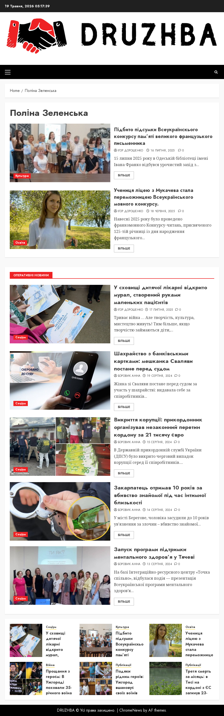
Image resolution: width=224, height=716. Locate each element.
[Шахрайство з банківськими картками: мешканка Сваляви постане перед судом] (60, 380)
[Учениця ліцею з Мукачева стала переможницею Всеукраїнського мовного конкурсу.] (60, 219)
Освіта (20, 242)
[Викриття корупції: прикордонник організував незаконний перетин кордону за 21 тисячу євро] (60, 446)
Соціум (20, 337)
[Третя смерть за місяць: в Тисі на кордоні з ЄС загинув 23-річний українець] (165, 678)
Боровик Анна (129, 376)
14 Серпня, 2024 (159, 510)
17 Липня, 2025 (161, 310)
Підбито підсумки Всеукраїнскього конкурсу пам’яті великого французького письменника (163, 136)
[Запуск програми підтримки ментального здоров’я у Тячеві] (60, 575)
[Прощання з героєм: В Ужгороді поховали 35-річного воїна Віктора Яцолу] (26, 678)
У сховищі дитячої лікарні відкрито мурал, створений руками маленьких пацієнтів (160, 294)
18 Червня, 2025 (163, 211)
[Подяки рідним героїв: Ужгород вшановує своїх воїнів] (96, 678)
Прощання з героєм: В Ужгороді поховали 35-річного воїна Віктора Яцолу (59, 687)
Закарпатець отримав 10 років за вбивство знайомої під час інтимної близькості (160, 495)
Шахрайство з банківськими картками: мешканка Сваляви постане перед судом (153, 360)
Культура (22, 176)
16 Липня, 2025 (163, 151)
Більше (124, 175)
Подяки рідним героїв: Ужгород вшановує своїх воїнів (130, 682)
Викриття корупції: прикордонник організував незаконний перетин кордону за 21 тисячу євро (158, 427)
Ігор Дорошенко (130, 151)
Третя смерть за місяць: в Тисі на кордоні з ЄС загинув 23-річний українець (198, 687)
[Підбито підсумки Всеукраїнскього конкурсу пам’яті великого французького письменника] (60, 153)
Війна (50, 665)
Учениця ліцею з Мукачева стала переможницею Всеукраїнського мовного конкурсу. (153, 197)
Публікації (123, 665)
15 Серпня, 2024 (159, 442)
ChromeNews (130, 710)
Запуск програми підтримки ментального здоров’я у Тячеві (154, 553)
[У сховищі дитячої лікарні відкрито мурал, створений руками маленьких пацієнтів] (60, 314)
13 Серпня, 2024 (159, 564)
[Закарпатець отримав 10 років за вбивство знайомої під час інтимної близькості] (60, 511)
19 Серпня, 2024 (159, 376)
